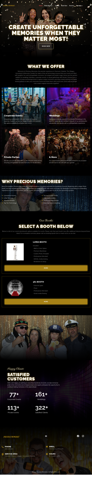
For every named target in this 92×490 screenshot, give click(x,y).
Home (40, 5)
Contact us (79, 5)
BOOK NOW (46, 46)
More (46, 268)
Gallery (57, 5)
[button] (45, 451)
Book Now (64, 5)
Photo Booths (48, 5)
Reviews (71, 5)
